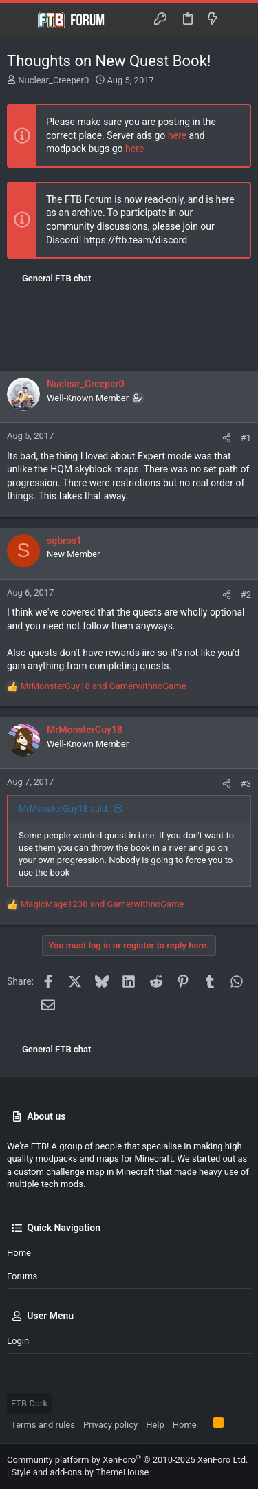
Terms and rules (43, 1425)
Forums (22, 1276)
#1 (246, 438)
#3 (246, 784)
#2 (246, 594)
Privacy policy (110, 1425)
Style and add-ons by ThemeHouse (80, 1472)
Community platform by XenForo (127, 1460)
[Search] (237, 20)
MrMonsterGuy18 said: (64, 808)
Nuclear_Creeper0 (53, 80)
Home (19, 1253)
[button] (20, 20)
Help (155, 1425)
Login (18, 1341)
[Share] (226, 437)
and (103, 686)
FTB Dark (29, 1403)
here (177, 135)
